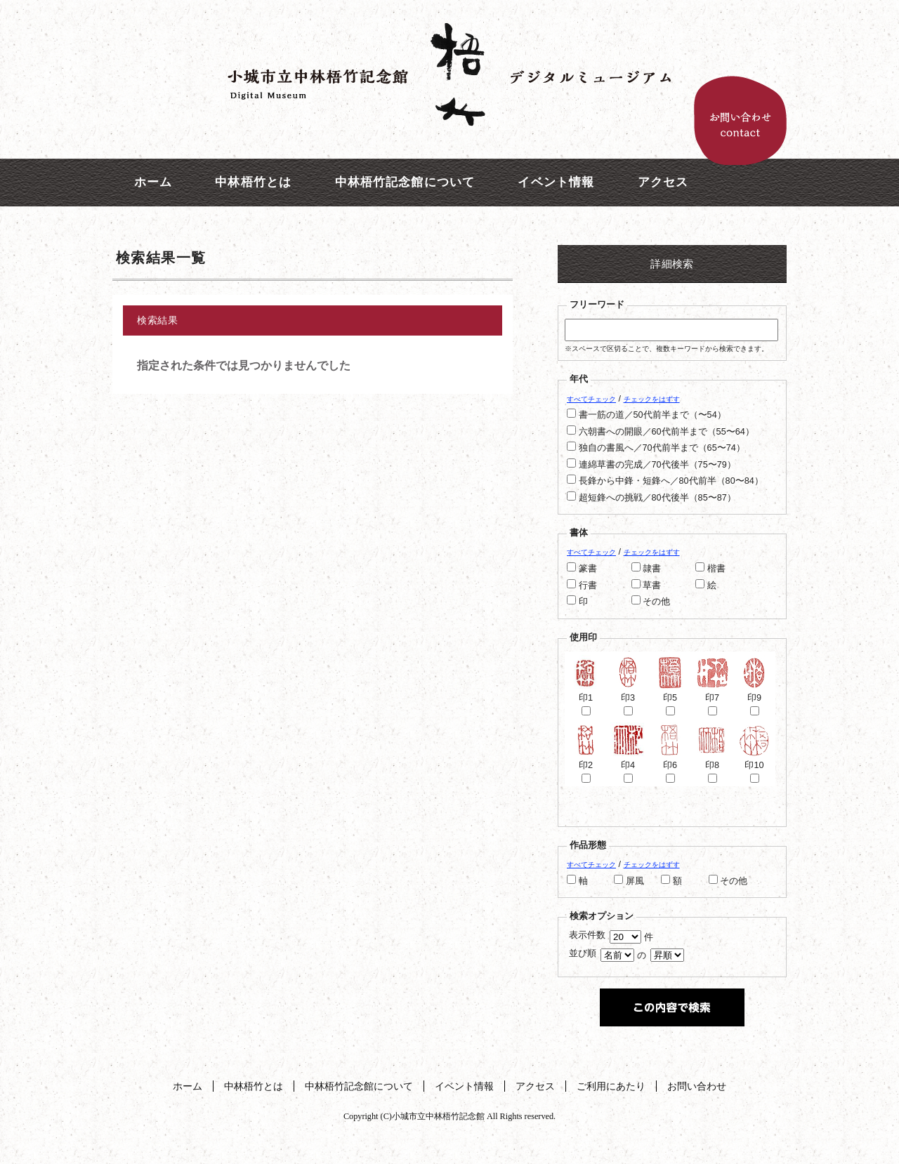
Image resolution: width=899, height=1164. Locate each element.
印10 (754, 760)
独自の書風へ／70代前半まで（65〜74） (662, 448)
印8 (712, 760)
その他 (656, 602)
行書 (588, 585)
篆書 (588, 569)
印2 (585, 760)
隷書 (652, 569)
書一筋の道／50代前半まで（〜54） (652, 415)
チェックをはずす (652, 399)
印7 (712, 692)
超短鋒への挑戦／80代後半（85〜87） (657, 498)
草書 (652, 585)
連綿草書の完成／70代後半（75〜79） (657, 465)
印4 (627, 760)
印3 (627, 692)
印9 (754, 692)
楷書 (716, 569)
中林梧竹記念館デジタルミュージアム (449, 74)
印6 (670, 760)
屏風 (635, 881)
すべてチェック (591, 399)
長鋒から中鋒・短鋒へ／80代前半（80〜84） (671, 481)
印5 (670, 692)
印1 (585, 692)
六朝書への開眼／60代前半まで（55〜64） (666, 432)
